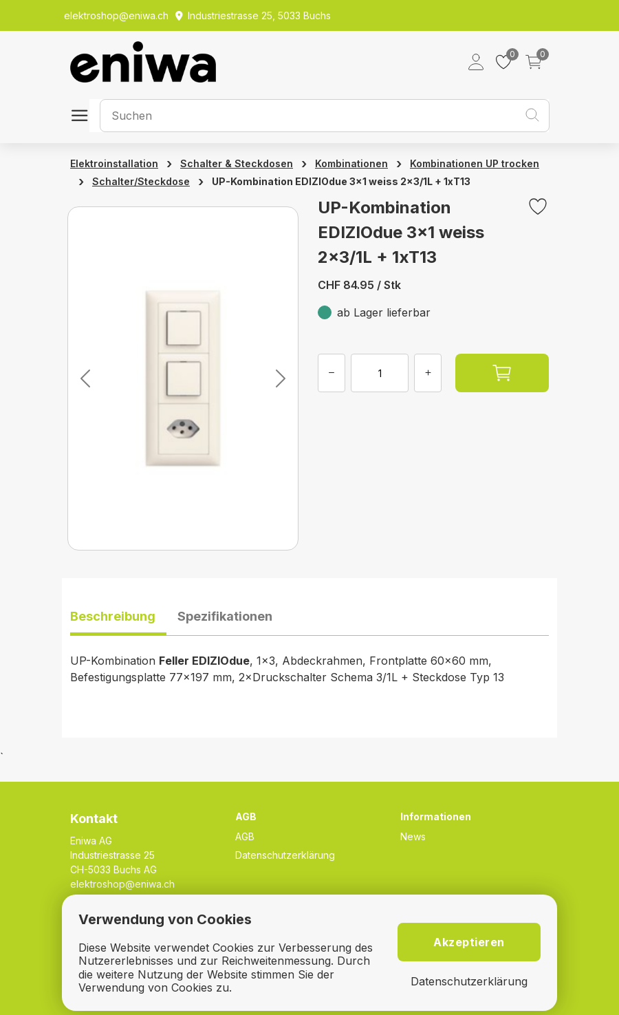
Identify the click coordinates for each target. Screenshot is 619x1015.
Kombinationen (351, 163)
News (413, 836)
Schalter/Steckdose (141, 181)
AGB (244, 836)
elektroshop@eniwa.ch (122, 884)
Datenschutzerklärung (285, 855)
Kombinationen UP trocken (474, 163)
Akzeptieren (469, 942)
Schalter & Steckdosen (236, 163)
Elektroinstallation (114, 163)
